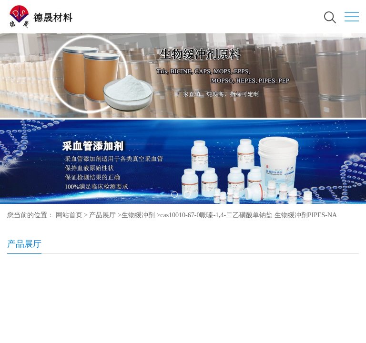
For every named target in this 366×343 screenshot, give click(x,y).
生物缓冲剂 (138, 215)
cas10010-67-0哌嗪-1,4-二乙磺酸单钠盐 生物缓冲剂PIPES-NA (248, 215)
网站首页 (69, 215)
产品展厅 (102, 215)
